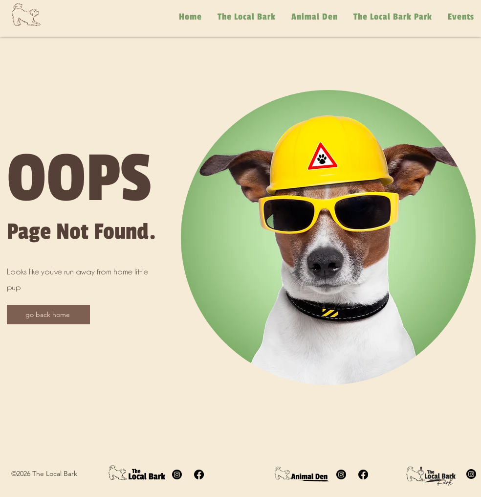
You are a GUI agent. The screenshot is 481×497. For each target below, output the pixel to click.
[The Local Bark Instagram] (177, 474)
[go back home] (48, 314)
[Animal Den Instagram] (341, 474)
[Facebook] (199, 474)
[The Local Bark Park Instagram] (471, 474)
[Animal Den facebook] (363, 474)
